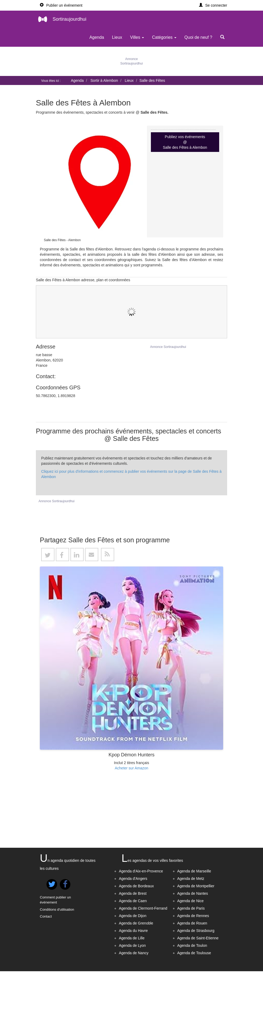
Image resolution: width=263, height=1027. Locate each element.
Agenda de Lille (132, 994)
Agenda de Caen (133, 956)
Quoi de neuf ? (198, 37)
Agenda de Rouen (192, 979)
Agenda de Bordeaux (136, 942)
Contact (46, 972)
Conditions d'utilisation (57, 965)
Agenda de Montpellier (195, 942)
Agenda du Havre (133, 986)
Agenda (96, 37)
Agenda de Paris (191, 964)
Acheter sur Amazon (131, 824)
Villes (137, 37)
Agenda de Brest (132, 949)
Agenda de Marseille (194, 927)
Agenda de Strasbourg (195, 986)
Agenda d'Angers (133, 934)
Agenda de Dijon (132, 971)
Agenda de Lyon (132, 1001)
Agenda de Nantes (192, 949)
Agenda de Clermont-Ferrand (143, 964)
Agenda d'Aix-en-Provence (141, 927)
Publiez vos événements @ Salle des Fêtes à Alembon (185, 142)
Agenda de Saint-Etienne (198, 994)
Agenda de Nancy (133, 1009)
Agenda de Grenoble (136, 979)
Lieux (117, 37)
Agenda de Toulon (192, 1001)
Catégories (164, 37)
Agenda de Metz (190, 934)
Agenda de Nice (190, 956)
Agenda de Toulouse (194, 1009)
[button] (213, 5)
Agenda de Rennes (193, 971)
